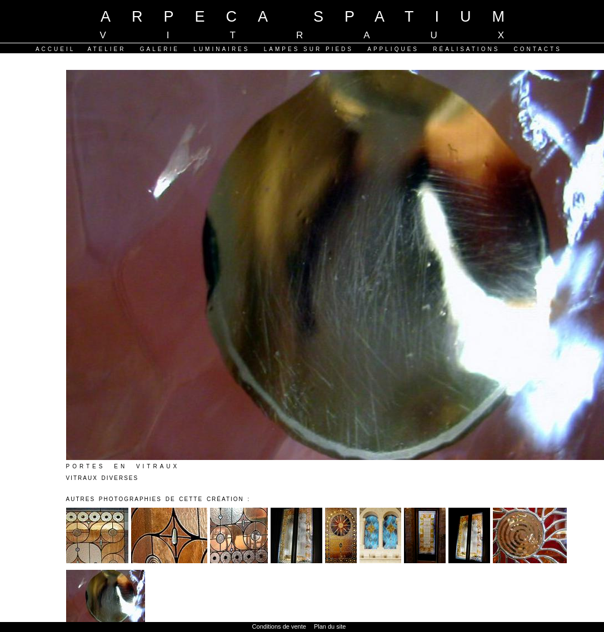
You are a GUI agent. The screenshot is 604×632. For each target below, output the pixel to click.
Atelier (106, 49)
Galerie (159, 49)
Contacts (538, 49)
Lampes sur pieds (308, 49)
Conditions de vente (279, 626)
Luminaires (221, 49)
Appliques (393, 49)
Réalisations (466, 49)
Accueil (55, 49)
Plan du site (330, 626)
